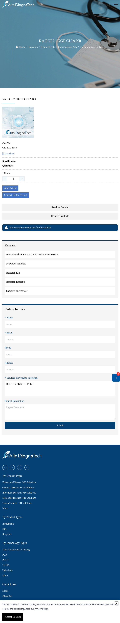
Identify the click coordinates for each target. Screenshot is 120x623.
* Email (8, 332)
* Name (8, 317)
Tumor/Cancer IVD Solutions (17, 503)
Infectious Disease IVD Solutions (19, 492)
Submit (60, 425)
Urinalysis (7, 570)
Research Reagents (15, 281)
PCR (4, 554)
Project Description (14, 401)
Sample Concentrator (17, 291)
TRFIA (6, 565)
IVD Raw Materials (16, 263)
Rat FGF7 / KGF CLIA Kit (60, 388)
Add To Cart (10, 188)
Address (9, 362)
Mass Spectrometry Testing (16, 549)
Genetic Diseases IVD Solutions (18, 487)
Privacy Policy (41, 608)
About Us (7, 596)
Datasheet (8, 154)
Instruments (8, 523)
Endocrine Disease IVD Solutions (19, 482)
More (5, 508)
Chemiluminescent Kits (91, 47)
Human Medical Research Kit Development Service (32, 254)
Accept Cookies (13, 616)
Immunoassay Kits (67, 47)
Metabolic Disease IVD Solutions (19, 497)
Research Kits (48, 47)
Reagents (7, 534)
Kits (4, 529)
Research (33, 47)
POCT (5, 560)
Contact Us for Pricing (15, 195)
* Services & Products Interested (21, 377)
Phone (8, 347)
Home (22, 47)
